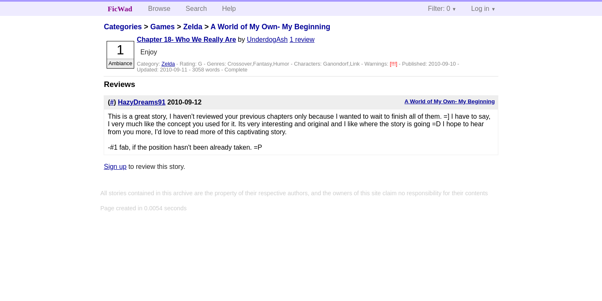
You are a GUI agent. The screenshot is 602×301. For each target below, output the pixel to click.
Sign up (115, 166)
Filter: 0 (439, 8)
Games (162, 27)
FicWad (120, 9)
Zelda (192, 27)
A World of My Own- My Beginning (270, 27)
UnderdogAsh (267, 39)
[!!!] (394, 64)
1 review (302, 39)
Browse (159, 8)
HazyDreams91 (142, 102)
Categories (123, 27)
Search (196, 8)
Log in (480, 8)
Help (229, 8)
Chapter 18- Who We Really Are (186, 39)
